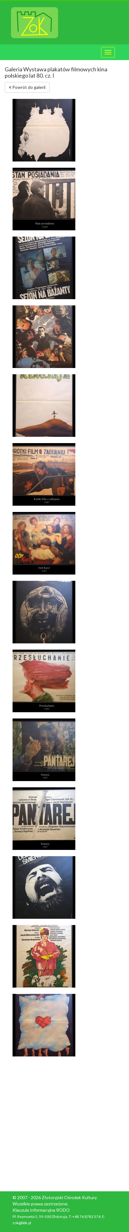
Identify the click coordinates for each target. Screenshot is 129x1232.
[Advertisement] (64, 1124)
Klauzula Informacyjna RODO (41, 1210)
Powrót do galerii (27, 87)
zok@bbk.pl (22, 1222)
